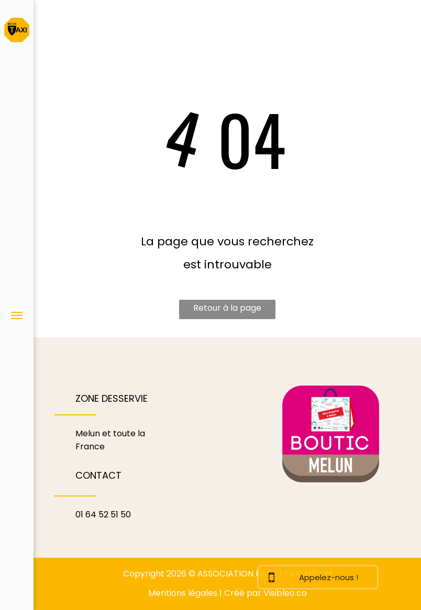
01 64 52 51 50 (103, 515)
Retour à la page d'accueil (227, 310)
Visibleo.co (285, 593)
